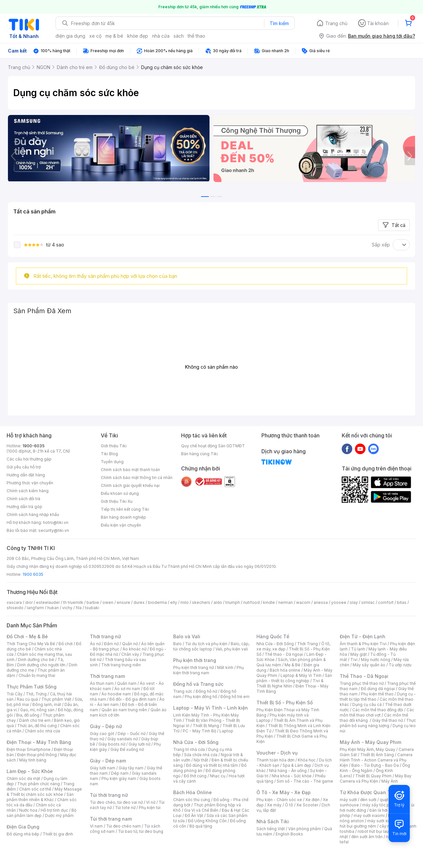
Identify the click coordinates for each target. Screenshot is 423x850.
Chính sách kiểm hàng (28, 490)
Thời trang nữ (105, 636)
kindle (269, 602)
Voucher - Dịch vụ (276, 753)
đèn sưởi (368, 799)
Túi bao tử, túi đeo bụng (140, 831)
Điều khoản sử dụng (120, 493)
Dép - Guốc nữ (131, 733)
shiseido (15, 607)
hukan (53, 607)
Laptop (226, 730)
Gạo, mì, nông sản (37, 709)
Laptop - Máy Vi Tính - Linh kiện (210, 708)
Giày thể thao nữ (387, 720)
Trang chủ (336, 23)
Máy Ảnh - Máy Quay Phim (370, 742)
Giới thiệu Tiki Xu (117, 501)
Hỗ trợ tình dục (54, 810)
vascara (14, 602)
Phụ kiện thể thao (377, 693)
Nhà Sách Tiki (272, 821)
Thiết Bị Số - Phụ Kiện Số (284, 702)
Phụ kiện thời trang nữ (193, 667)
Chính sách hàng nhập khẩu (33, 514)
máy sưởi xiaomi (382, 820)
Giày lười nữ (139, 744)
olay (354, 602)
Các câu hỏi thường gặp (29, 459)
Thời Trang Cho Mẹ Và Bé (31, 643)
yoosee (338, 602)
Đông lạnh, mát (46, 704)
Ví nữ (150, 802)
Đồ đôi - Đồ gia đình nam (132, 699)
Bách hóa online (285, 670)
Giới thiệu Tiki (114, 445)
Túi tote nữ (125, 807)
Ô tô (289, 804)
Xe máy (274, 804)
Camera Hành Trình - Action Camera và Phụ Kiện (376, 760)
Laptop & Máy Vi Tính (301, 675)
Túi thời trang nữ (109, 795)
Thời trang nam (107, 676)
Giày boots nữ (111, 744)
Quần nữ (130, 643)
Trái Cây (14, 693)
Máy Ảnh (389, 781)
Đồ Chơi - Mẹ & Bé (27, 636)
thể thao (196, 36)
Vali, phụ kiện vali (231, 649)
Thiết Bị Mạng (206, 725)
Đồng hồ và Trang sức (198, 684)
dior (29, 602)
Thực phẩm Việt (56, 699)
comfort (386, 602)
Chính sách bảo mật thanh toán (130, 469)
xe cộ (95, 36)
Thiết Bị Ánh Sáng (377, 754)
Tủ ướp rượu (400, 664)
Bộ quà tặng (200, 826)
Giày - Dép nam (108, 760)
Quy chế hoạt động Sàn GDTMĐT (213, 445)
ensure (123, 602)
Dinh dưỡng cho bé (36, 659)
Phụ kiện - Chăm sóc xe (279, 799)
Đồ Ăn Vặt (194, 815)
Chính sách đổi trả (23, 498)
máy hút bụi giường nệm (375, 823)
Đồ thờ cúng (195, 775)
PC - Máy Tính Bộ (199, 730)
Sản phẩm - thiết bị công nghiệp (294, 678)
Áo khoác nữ (134, 649)
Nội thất (201, 760)
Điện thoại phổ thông (37, 754)
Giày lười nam (102, 767)
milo (184, 602)
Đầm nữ (111, 643)
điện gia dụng (70, 36)
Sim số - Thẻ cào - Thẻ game (305, 781)
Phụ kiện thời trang (194, 660)
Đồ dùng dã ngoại (378, 688)
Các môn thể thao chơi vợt (377, 712)
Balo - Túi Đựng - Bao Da (375, 765)
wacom (303, 602)
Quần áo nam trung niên (124, 709)
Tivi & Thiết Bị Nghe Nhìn (290, 683)
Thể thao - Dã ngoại (284, 654)
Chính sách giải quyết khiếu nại (130, 485)
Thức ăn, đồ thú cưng (37, 725)
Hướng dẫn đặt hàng (26, 474)
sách (178, 36)
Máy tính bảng (32, 760)
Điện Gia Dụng (23, 827)
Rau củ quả (27, 699)
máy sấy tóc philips (381, 804)
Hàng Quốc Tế (272, 636)
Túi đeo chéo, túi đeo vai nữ (116, 802)
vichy (67, 607)
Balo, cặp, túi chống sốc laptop (211, 646)
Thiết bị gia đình (58, 834)
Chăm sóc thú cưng (191, 799)
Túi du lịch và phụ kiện (206, 643)
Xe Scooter (307, 804)
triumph (232, 602)
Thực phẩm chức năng (38, 783)
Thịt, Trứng (36, 693)
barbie (93, 602)
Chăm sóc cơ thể (35, 789)
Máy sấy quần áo (369, 664)
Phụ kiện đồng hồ (201, 696)
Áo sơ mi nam (127, 688)
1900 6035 (32, 574)
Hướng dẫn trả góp (24, 506)
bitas (401, 602)
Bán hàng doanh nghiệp (123, 517)
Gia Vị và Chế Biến (201, 810)
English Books (289, 834)
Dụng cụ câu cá (367, 704)
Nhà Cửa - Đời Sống (195, 742)
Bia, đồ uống (27, 715)
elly (173, 602)
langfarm (35, 607)
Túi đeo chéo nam (123, 826)
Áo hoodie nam (116, 693)
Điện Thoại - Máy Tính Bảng (39, 742)
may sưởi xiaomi (369, 815)
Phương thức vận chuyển (30, 482)
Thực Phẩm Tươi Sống (32, 686)
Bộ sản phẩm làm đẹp (41, 813)
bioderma (157, 602)
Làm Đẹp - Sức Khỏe (30, 771)
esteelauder (48, 602)
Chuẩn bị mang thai (37, 675)
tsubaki (92, 607)
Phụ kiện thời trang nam (208, 670)
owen (107, 602)
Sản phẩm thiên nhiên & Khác (40, 797)
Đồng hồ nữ (206, 691)
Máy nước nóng (375, 659)
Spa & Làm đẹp (297, 765)
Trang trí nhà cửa (189, 749)
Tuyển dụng (112, 461)
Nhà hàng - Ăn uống (288, 770)
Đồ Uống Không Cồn (207, 820)
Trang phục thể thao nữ (362, 683)
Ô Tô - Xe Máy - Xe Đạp (283, 792)
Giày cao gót (102, 733)
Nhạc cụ (217, 775)
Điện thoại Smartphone (29, 749)
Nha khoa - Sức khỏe (292, 775)
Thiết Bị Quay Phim (373, 775)
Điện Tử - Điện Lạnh (362, 636)
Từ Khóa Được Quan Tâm (368, 792)
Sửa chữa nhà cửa (200, 754)
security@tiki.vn (53, 530)
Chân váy (130, 654)
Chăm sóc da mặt (23, 778)
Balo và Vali (186, 636)
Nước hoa (28, 810)
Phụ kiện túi (150, 807)
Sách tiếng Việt (270, 828)
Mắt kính (225, 667)
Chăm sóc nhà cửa (42, 730)
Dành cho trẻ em (35, 720)
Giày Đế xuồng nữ (127, 749)
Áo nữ (95, 643)
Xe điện (312, 799)
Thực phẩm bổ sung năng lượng (378, 723)
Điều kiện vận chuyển (121, 525)
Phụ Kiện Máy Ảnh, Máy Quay (367, 749)
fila (79, 607)
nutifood (251, 602)
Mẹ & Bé (292, 664)
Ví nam (96, 826)
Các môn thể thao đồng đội (377, 709)
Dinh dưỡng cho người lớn (41, 664)
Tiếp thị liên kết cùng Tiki (125, 509)
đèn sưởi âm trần (367, 836)
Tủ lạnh (358, 649)
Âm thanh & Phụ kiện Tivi (363, 643)
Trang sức (182, 691)
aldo (217, 602)
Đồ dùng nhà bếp (23, 834)
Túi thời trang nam (111, 819)
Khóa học (307, 760)
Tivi (354, 659)
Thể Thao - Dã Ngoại (364, 676)
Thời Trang (307, 643)
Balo (177, 643)
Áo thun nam (102, 683)
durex (139, 602)
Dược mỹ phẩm (59, 815)
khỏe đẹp (137, 36)
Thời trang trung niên (121, 664)
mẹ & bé (114, 36)
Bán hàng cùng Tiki (199, 453)
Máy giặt (358, 654)
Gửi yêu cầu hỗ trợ (24, 466)
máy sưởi (348, 799)
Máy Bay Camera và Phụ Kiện (375, 778)
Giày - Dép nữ (106, 726)
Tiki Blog (109, 453)
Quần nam (126, 683)
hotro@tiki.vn (55, 522)
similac (368, 602)
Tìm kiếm (279, 23)
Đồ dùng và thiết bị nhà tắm (212, 765)
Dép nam (120, 773)
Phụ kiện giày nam (118, 778)
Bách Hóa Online (192, 792)
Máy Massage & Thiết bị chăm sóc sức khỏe (44, 792)
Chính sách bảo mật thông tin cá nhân (137, 477)
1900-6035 (33, 445)
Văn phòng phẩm (304, 828)
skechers (201, 602)
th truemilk (73, 602)
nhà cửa (161, 36)
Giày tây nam (131, 767)
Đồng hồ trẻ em (235, 696)
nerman (285, 602)
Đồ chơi (65, 643)
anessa (321, 602)
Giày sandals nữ (122, 738)
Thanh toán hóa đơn (275, 760)
